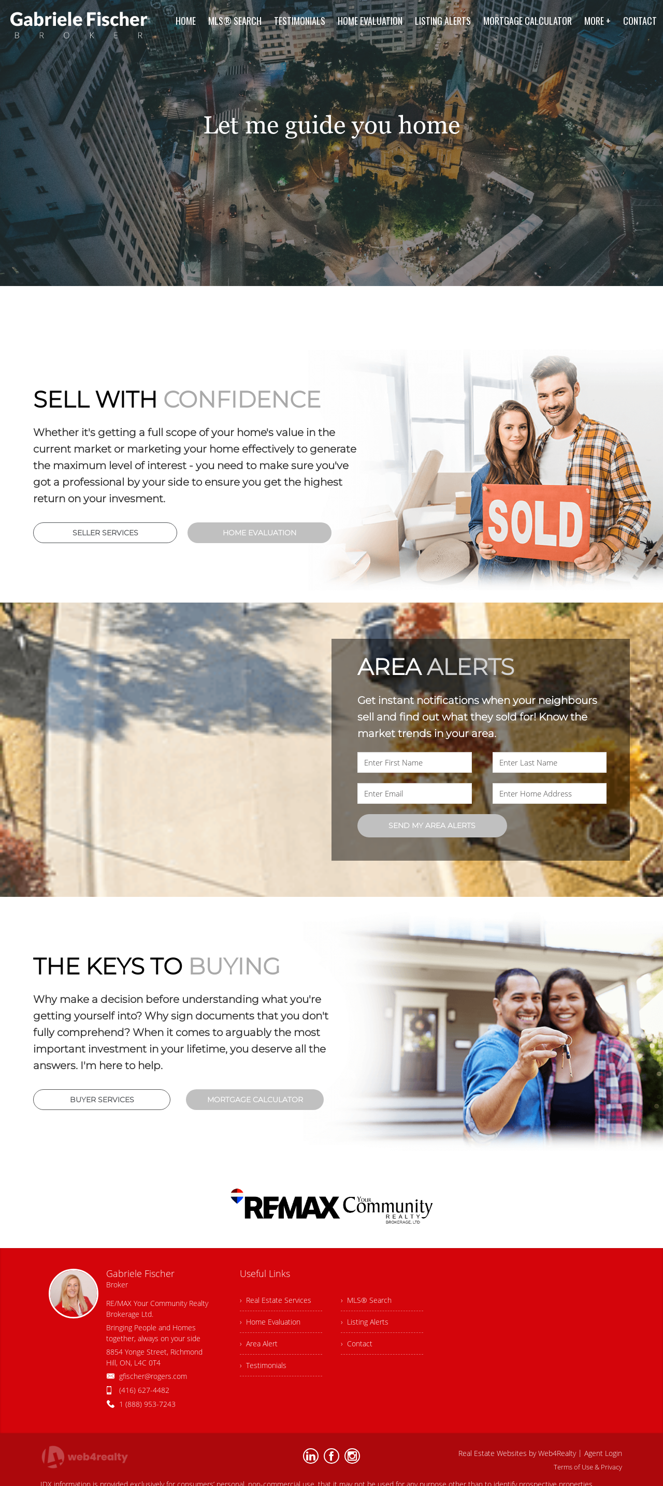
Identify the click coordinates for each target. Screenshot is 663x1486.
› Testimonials (263, 1365)
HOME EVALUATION (259, 532)
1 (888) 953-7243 (147, 1404)
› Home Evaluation (270, 1322)
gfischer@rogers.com (153, 1376)
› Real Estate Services (275, 1300)
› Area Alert (259, 1343)
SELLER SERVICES (105, 532)
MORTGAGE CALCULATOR (255, 1099)
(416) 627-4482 (144, 1390)
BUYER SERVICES (102, 1099)
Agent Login (603, 1453)
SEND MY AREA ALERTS (431, 825)
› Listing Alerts (364, 1322)
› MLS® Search (366, 1300)
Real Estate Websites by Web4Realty (517, 1453)
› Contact (356, 1343)
